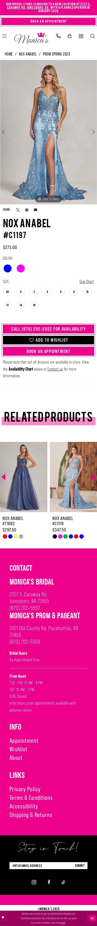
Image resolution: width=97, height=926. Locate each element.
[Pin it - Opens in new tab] (27, 210)
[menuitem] (58, 36)
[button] (69, 36)
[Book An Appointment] (48, 21)
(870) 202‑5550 (25, 641)
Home (9, 53)
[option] (48, 132)
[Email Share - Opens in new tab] (35, 210)
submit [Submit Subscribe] (80, 865)
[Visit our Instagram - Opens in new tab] (34, 882)
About (16, 757)
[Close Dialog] (3, 918)
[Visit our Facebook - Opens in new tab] (49, 882)
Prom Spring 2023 (56, 53)
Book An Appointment (48, 351)
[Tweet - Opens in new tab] (18, 210)
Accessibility (24, 806)
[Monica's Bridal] (31, 37)
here (63, 922)
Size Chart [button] (86, 281)
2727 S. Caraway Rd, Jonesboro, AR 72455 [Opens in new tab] (29, 597)
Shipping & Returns (31, 814)
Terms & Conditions (31, 797)
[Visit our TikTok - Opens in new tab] (63, 882)
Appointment (24, 740)
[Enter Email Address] (48, 865)
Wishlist (18, 749)
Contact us (55, 369)
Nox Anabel (28, 53)
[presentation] (23, 477)
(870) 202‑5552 (25, 608)
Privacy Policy (25, 789)
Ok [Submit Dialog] (92, 918)
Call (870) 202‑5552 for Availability (48, 329)
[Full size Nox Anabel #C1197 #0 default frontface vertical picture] (48, 132)
